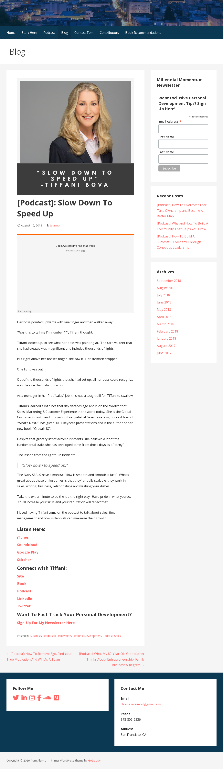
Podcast (49, 32)
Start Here (29, 32)
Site (21, 576)
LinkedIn (25, 598)
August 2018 (166, 288)
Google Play (27, 552)
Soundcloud (27, 544)
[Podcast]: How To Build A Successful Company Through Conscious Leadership (179, 242)
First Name (166, 137)
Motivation (64, 636)
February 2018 (167, 331)
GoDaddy (94, 760)
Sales (117, 636)
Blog (64, 32)
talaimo (55, 225)
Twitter (24, 606)
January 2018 (166, 338)
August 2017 (166, 346)
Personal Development (87, 636)
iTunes (23, 537)
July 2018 (163, 295)
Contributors (109, 32)
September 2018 (169, 281)
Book (22, 583)
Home (11, 32)
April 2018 (164, 317)
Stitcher (24, 559)
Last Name (166, 152)
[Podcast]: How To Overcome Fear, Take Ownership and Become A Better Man (182, 210)
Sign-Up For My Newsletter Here (46, 622)
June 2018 (164, 302)
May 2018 (164, 309)
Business (35, 636)
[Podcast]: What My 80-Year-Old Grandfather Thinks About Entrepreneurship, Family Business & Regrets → (111, 659)
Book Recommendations (143, 32)
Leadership (50, 636)
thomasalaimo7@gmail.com (141, 704)
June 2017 (164, 353)
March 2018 (165, 324)
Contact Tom (83, 32)
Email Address (170, 121)
